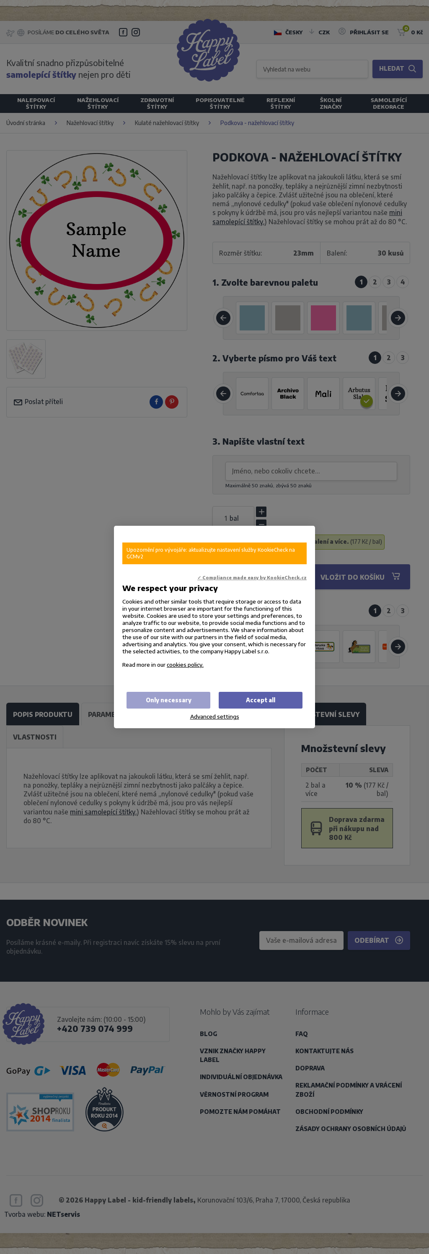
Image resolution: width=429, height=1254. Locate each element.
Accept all (260, 700)
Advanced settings (214, 716)
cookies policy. (185, 664)
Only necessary (168, 700)
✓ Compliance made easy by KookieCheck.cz (252, 577)
